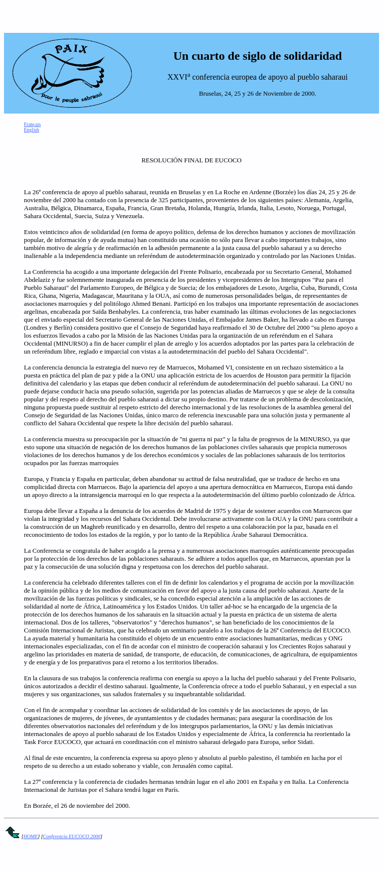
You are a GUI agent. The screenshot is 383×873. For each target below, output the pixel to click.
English (31, 129)
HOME (30, 836)
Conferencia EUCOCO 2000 (71, 836)
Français (32, 124)
